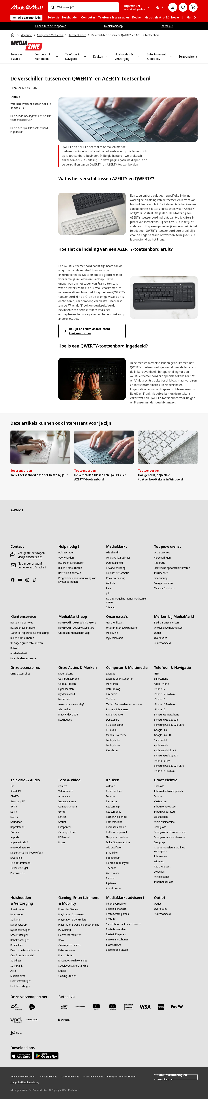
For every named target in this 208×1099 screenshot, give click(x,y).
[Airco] (13, 971)
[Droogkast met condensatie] (169, 837)
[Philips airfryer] (114, 791)
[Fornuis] (158, 796)
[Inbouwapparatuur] (165, 812)
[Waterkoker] (112, 873)
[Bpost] (16, 1007)
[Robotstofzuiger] (19, 940)
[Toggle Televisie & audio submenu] (26, 56)
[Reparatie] (159, 563)
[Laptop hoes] (113, 745)
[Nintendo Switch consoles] (72, 960)
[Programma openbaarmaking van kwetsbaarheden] (80, 580)
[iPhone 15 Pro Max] (164, 771)
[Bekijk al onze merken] (166, 622)
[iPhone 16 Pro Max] (164, 704)
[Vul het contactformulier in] (32, 567)
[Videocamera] (65, 791)
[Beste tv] (110, 919)
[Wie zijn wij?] (113, 552)
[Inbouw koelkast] (163, 882)
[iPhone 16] (159, 699)
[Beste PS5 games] (116, 934)
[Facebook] (14, 580)
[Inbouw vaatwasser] (165, 806)
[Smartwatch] (161, 740)
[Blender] (110, 878)
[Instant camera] (67, 801)
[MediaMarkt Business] (118, 557)
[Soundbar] (16, 822)
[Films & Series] (66, 955)
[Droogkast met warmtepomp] (170, 832)
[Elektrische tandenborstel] (25, 950)
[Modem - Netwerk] (116, 735)
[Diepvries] (159, 871)
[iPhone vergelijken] (116, 903)
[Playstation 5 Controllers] (72, 919)
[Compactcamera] (67, 806)
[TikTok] (36, 580)
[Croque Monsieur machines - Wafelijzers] (176, 849)
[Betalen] (14, 648)
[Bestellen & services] (69, 573)
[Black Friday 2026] (68, 714)
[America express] (161, 1007)
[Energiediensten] (163, 583)
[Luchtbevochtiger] (20, 986)
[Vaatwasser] (160, 801)
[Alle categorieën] (26, 17)
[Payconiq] (80, 1007)
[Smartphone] (161, 679)
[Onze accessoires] (20, 673)
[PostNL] (32, 1007)
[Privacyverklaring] (115, 568)
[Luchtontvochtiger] (20, 981)
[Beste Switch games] (117, 914)
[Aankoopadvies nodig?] (71, 704)
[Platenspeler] (17, 873)
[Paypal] (177, 1007)
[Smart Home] (17, 909)
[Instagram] (28, 580)
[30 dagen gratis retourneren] (26, 643)
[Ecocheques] (65, 720)
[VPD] (16, 1020)
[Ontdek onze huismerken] (168, 628)
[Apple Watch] (161, 745)
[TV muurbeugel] (19, 868)
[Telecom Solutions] (164, 588)
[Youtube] (21, 580)
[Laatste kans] (65, 673)
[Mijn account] (172, 7)
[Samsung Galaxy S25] (166, 720)
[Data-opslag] (113, 689)
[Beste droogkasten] (117, 950)
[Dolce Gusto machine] (118, 842)
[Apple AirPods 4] (19, 842)
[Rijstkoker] (111, 883)
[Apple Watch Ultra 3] (165, 750)
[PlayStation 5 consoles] (71, 914)
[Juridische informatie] (117, 573)
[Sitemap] (110, 607)
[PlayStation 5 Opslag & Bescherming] (78, 925)
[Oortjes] (14, 832)
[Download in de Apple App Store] (76, 628)
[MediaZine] (112, 633)
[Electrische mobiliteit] (69, 935)
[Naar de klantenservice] (23, 658)
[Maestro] (96, 1007)
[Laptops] (110, 673)
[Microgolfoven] (114, 847)
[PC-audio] (111, 730)
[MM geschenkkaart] (128, 1007)
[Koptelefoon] (17, 827)
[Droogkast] (160, 827)
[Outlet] (157, 633)
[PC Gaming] (64, 930)
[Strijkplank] (16, 966)
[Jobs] (108, 593)
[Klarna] (64, 1020)
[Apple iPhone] (161, 684)
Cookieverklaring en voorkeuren (176, 1077)
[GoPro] (61, 812)
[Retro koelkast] (162, 866)
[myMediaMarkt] (18, 653)
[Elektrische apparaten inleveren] (172, 568)
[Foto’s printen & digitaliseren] (122, 628)
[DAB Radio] (16, 858)
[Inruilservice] (161, 573)
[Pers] (108, 588)
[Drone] (61, 842)
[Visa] (145, 1007)
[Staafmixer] (112, 852)
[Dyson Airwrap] (18, 925)
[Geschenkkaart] (114, 622)
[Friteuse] (110, 796)
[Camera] (62, 786)
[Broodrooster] (113, 888)
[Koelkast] (159, 786)
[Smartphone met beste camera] (123, 924)
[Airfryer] (110, 786)
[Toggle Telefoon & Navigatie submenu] (85, 56)
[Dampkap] (159, 842)
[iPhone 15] (159, 709)
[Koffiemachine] (114, 822)
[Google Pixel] (161, 730)
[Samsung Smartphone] (166, 714)
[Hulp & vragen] (66, 552)
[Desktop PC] (112, 720)
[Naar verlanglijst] (183, 7)
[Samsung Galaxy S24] (166, 755)
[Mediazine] (64, 699)
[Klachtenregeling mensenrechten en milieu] (128, 600)
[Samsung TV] (17, 801)
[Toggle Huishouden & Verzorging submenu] (138, 56)
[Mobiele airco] (17, 976)
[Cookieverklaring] (115, 578)
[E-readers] (111, 694)
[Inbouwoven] (161, 856)
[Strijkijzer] (15, 960)
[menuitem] (53, 17)
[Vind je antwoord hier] (30, 557)
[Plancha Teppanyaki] (117, 863)
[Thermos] (111, 868)
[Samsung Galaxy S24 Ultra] (169, 766)
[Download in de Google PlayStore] (77, 622)
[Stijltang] (15, 919)
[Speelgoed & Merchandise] (73, 966)
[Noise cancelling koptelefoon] (26, 852)
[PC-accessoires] (114, 725)
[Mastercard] (112, 1007)
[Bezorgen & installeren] (71, 563)
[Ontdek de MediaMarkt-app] (74, 633)
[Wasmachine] (161, 817)
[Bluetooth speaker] (20, 847)
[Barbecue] (111, 801)
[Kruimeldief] (16, 945)
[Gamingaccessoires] (69, 945)
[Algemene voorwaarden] (22, 1076)
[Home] (13, 35)
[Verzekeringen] (162, 557)
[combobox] (86, 7)
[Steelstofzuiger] (19, 935)
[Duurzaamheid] (114, 563)
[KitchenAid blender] (116, 817)
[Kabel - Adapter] (115, 714)
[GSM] (156, 673)
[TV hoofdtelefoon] (20, 863)
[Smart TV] (15, 791)
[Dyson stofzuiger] (20, 930)
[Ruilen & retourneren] (70, 568)
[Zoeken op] (52, 7)
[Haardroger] (17, 914)
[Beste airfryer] (114, 944)
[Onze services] (162, 552)
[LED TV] (14, 817)
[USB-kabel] (64, 837)
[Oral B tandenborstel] (22, 955)
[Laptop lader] (113, 740)
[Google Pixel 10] (163, 735)
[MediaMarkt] (26, 7)
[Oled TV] (14, 796)
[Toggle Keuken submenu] (106, 56)
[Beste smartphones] (117, 939)
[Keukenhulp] (113, 806)
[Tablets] (110, 699)
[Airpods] (14, 837)
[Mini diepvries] (162, 877)
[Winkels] (110, 583)
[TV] (12, 786)
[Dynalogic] (32, 1020)
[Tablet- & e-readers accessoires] (124, 704)
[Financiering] (161, 578)
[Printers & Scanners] (117, 709)
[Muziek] (62, 971)
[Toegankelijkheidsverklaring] (24, 1082)
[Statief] (62, 822)
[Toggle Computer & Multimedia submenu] (57, 56)
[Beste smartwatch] (116, 909)
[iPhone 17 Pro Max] (164, 694)
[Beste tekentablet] (116, 929)
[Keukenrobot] (113, 812)
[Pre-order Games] (68, 909)
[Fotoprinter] (64, 827)
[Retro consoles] (66, 950)
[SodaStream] (113, 858)
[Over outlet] (160, 638)
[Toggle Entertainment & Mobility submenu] (170, 56)
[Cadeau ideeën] (67, 684)
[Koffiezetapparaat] (116, 832)
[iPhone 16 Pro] (162, 760)
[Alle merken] (65, 709)
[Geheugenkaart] (67, 832)
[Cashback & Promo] (69, 679)
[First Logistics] (16, 1033)
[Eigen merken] (66, 689)
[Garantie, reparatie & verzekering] (29, 633)
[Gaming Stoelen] (67, 976)
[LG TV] (13, 812)
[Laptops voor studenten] (119, 679)
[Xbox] (61, 940)
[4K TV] (13, 806)
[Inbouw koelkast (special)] (168, 791)
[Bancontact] (64, 1007)
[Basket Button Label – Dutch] (193, 7)
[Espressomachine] (116, 827)
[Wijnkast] (159, 861)
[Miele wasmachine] (164, 822)
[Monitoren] (112, 684)
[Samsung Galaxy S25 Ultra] (169, 725)
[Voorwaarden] (66, 557)
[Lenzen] (62, 817)
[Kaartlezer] (112, 750)
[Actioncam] (64, 796)
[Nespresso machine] (117, 837)
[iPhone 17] (159, 689)
